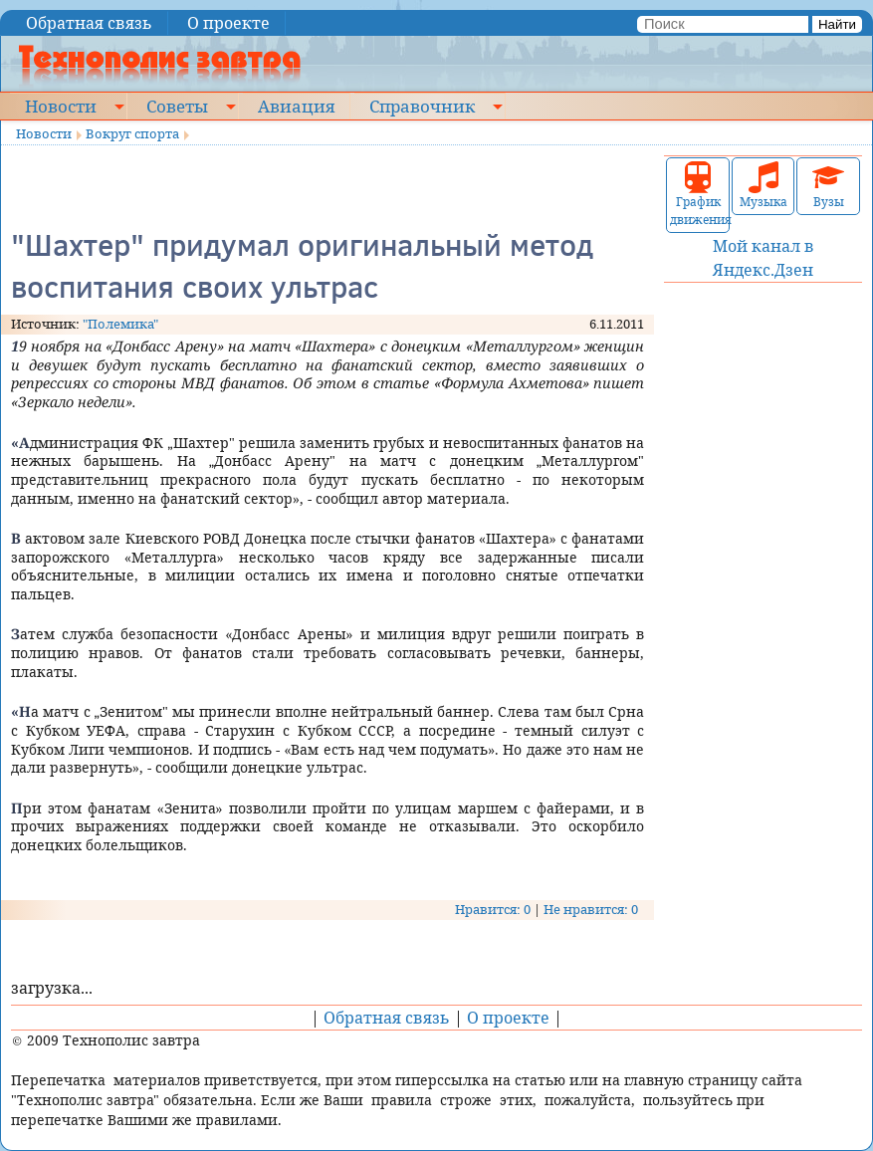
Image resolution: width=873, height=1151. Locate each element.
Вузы (828, 185)
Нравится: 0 (493, 909)
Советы (177, 105)
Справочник (422, 105)
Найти (837, 24)
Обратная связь (89, 23)
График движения (698, 194)
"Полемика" (120, 324)
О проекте (228, 23)
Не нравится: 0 (591, 909)
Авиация (296, 105)
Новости (61, 105)
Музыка (763, 185)
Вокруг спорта (132, 133)
